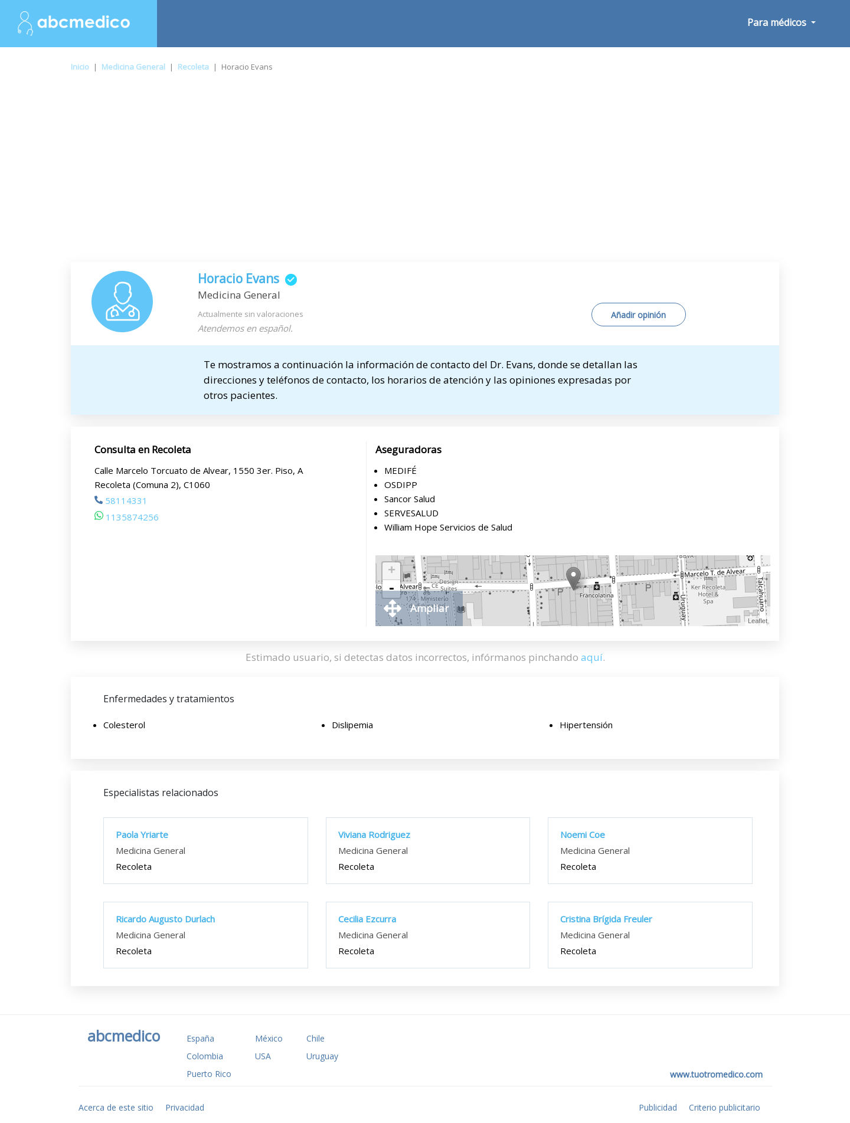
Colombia (205, 1056)
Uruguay (322, 1056)
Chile (315, 1038)
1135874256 (126, 517)
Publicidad (658, 1107)
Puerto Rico (209, 1073)
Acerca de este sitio (116, 1107)
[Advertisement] (425, 173)
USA (263, 1056)
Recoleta (193, 66)
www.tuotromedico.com (716, 1074)
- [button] (391, 589)
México (269, 1038)
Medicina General (133, 66)
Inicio (80, 66)
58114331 (121, 500)
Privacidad (184, 1107)
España (200, 1038)
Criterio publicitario (724, 1107)
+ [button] (391, 571)
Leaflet (757, 620)
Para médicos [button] (778, 22)
